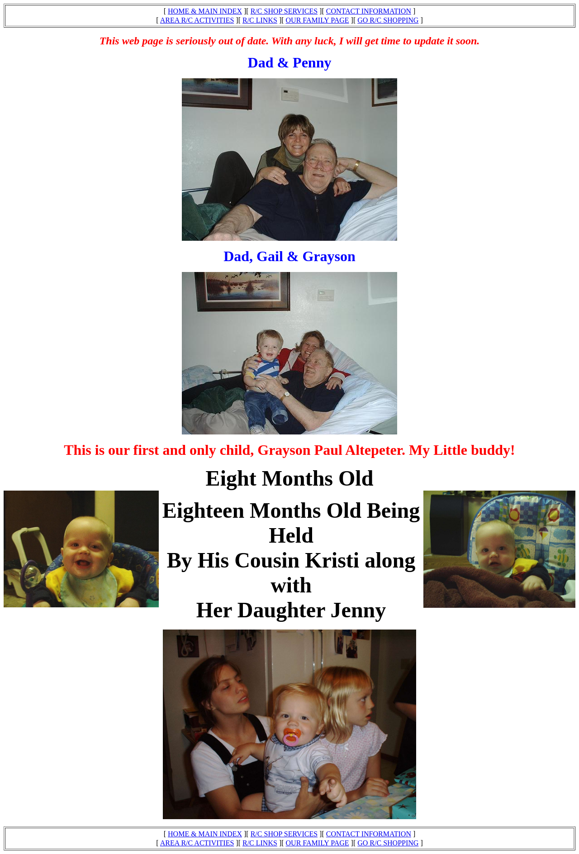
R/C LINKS (259, 20)
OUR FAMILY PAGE (317, 20)
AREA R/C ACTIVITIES (197, 20)
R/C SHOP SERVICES (284, 11)
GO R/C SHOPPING (387, 20)
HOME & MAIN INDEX (205, 11)
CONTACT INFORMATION (368, 11)
